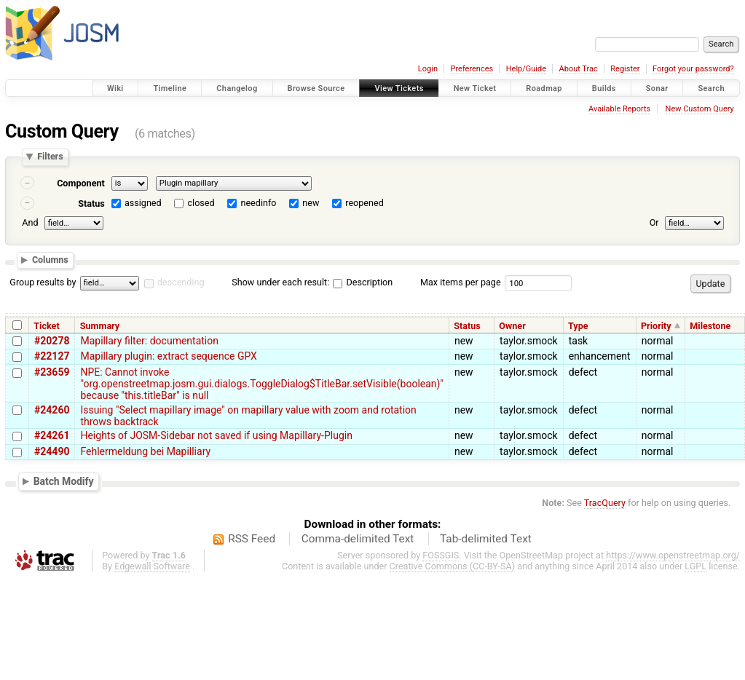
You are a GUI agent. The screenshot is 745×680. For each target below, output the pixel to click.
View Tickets (398, 88)
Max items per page (460, 282)
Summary (99, 325)
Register (624, 69)
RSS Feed (251, 538)
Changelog (236, 88)
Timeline (169, 88)
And (30, 222)
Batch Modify (63, 481)
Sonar (657, 88)
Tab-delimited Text (486, 538)
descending (181, 282)
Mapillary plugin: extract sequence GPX (168, 356)
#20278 (51, 341)
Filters (50, 156)
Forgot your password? (693, 69)
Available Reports (619, 109)
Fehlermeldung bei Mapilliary (145, 451)
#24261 (51, 435)
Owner (512, 325)
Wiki (115, 88)
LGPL (695, 566)
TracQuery (605, 502)
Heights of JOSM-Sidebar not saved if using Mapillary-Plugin (216, 435)
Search (711, 88)
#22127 (51, 356)
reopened (364, 202)
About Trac (578, 69)
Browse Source (316, 88)
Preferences (471, 69)
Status (91, 203)
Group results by (42, 282)
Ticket (46, 325)
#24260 (51, 410)
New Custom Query (700, 109)
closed (201, 202)
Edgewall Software (152, 566)
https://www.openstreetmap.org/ (673, 555)
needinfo (258, 202)
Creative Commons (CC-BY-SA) (453, 566)
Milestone (710, 325)
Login (428, 69)
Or (654, 222)
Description (363, 282)
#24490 (51, 451)
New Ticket (475, 88)
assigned (143, 202)
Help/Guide (526, 69)
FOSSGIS (440, 555)
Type (578, 325)
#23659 (51, 372)
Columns (50, 259)
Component (81, 183)
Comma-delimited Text (357, 538)
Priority (656, 325)
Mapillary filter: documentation (149, 341)
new (310, 202)
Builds (604, 88)
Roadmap (544, 88)
